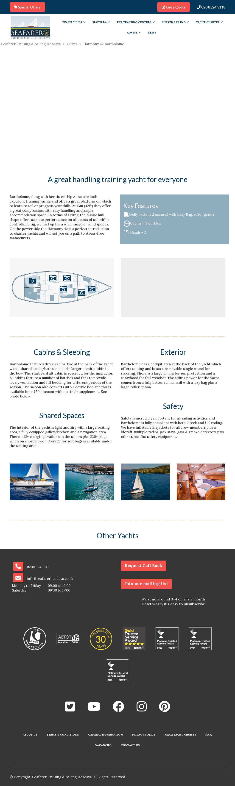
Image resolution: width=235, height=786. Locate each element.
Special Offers (27, 7)
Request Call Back (143, 565)
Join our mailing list (146, 583)
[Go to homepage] (30, 27)
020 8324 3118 (211, 7)
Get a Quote (173, 7)
